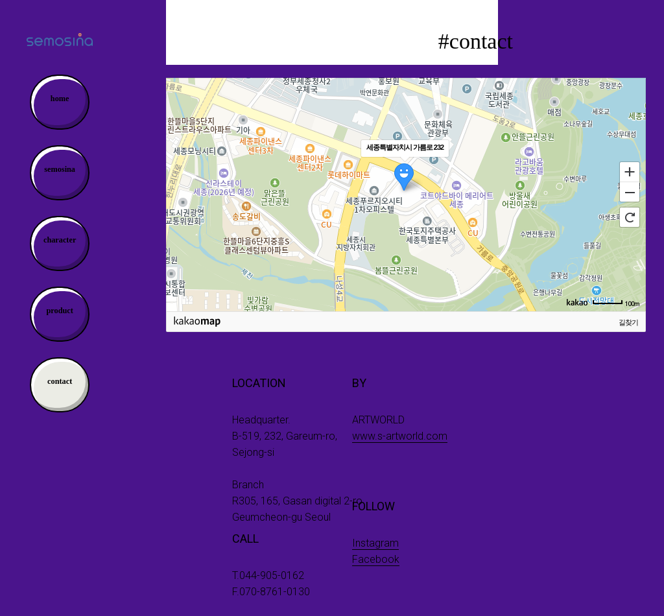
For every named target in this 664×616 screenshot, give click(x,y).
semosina (59, 169)
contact (59, 381)
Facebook (375, 559)
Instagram (375, 543)
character (59, 239)
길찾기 (628, 322)
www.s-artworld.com (399, 436)
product (59, 310)
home (60, 98)
